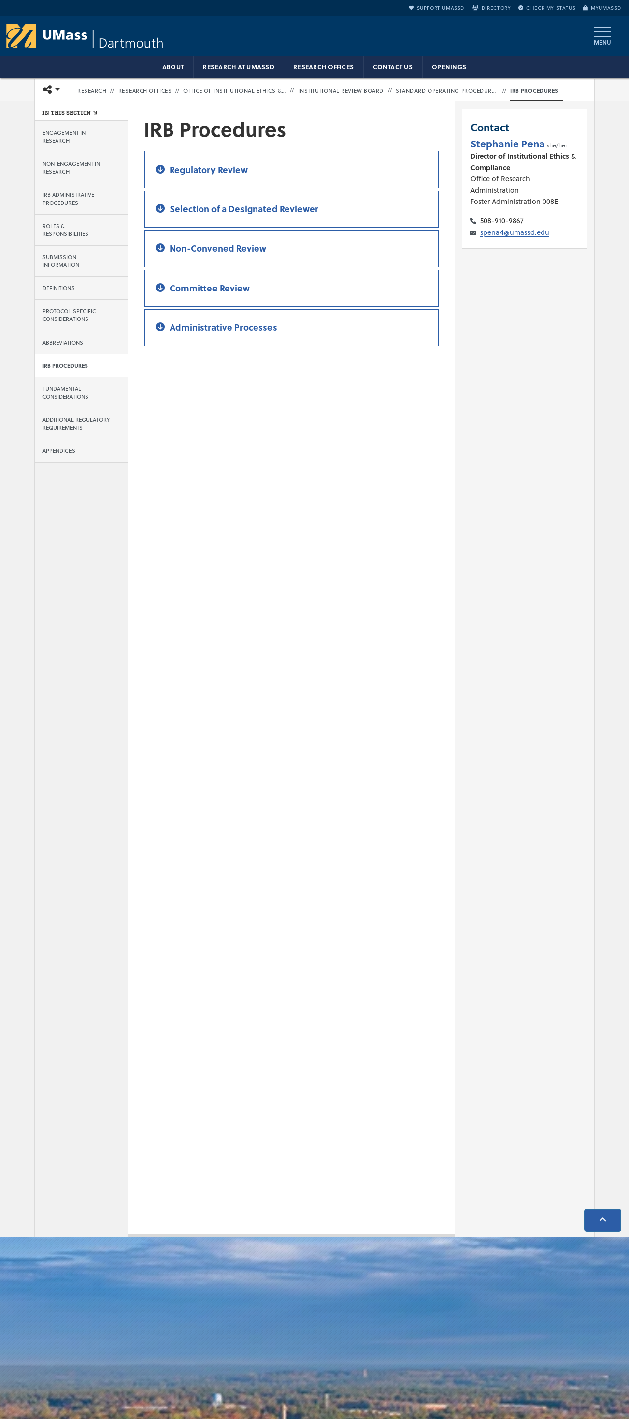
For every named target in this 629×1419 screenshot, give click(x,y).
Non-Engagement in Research (71, 167)
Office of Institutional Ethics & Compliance (234, 91)
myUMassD (602, 7)
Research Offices (323, 66)
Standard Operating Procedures (447, 91)
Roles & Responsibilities (65, 230)
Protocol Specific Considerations (69, 315)
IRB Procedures (534, 91)
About (173, 66)
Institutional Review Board (341, 91)
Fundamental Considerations (65, 393)
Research (91, 91)
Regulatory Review (209, 169)
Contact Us (393, 66)
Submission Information (60, 261)
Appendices (58, 451)
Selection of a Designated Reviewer (244, 209)
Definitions (58, 288)
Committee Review (210, 288)
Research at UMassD (238, 66)
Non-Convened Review (218, 248)
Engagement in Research (64, 137)
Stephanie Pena (507, 143)
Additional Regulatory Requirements (76, 424)
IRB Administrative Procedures (68, 199)
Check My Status (546, 7)
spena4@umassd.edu (514, 232)
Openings (449, 66)
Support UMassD (436, 7)
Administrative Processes (223, 327)
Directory (491, 7)
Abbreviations (62, 343)
